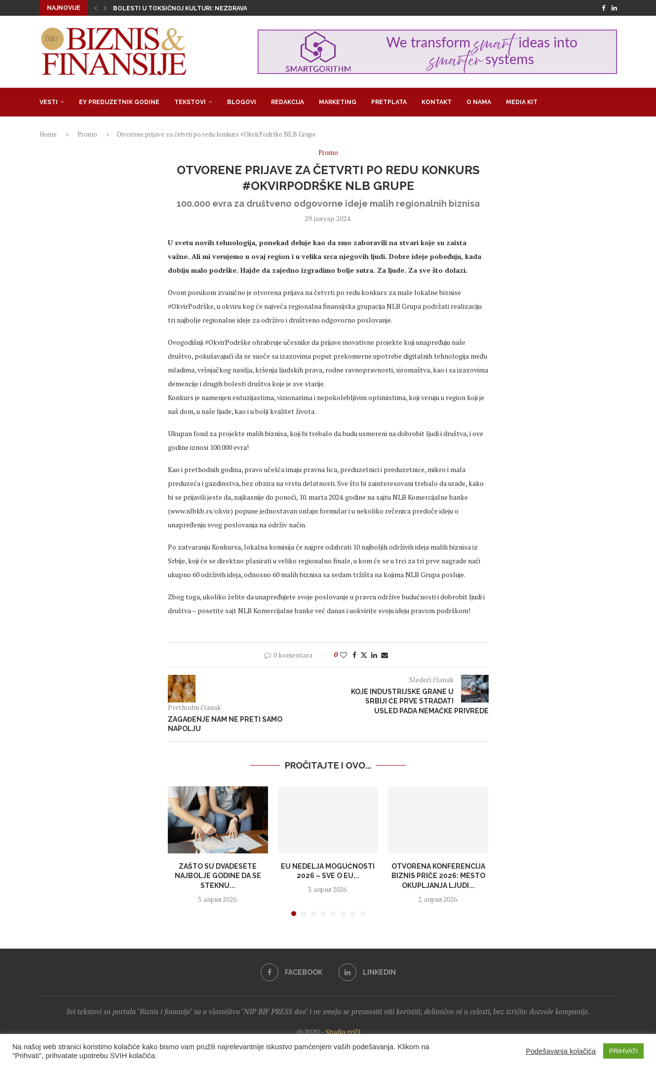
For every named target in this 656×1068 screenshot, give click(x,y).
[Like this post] (343, 655)
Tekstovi (190, 102)
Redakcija (287, 102)
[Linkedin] (614, 8)
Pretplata (389, 102)
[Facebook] (603, 8)
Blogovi (241, 102)
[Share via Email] (384, 655)
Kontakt (437, 102)
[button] (96, 8)
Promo (87, 134)
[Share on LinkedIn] (374, 655)
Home (48, 134)
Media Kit (522, 102)
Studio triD (342, 1032)
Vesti (48, 102)
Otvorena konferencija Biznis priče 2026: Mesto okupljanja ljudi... (438, 875)
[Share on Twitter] (363, 655)
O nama (478, 102)
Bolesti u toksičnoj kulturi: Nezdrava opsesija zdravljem (214, 8)
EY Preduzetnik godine (119, 102)
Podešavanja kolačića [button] (561, 1051)
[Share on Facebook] (354, 655)
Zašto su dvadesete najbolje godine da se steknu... (218, 875)
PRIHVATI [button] (623, 1051)
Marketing (337, 102)
